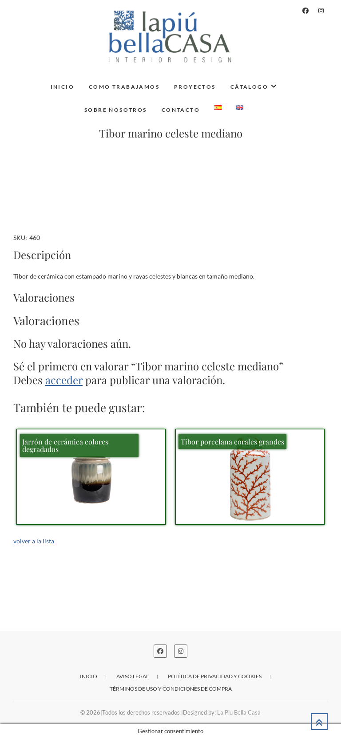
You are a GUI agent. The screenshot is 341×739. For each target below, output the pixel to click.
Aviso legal (132, 676)
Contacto (181, 109)
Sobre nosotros (115, 109)
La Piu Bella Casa (239, 712)
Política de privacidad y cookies (215, 676)
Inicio (62, 86)
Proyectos (195, 86)
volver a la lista (33, 541)
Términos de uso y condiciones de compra (171, 688)
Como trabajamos (124, 86)
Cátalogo (249, 86)
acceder (64, 380)
